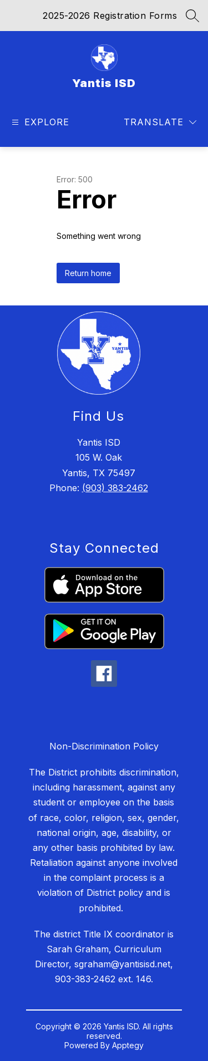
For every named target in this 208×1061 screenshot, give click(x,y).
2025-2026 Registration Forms (110, 15)
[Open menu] (39, 122)
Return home (88, 273)
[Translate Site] (160, 122)
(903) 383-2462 (115, 487)
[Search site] (192, 15)
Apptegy (128, 1045)
